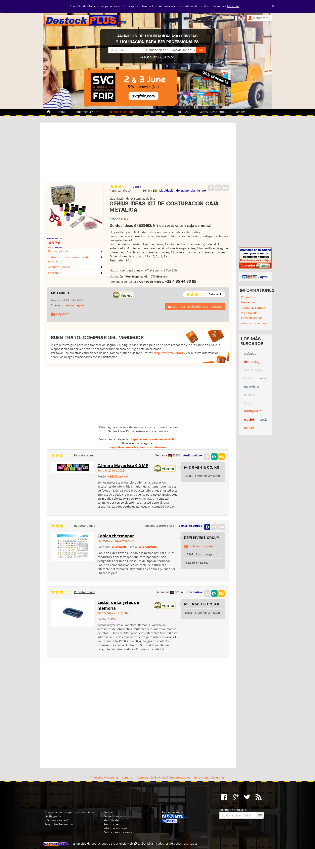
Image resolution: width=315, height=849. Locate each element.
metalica (132, 447)
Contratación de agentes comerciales (255, 320)
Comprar (128, 777)
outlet (249, 419)
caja (113, 447)
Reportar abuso (120, 190)
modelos (250, 395)
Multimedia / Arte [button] (89, 112)
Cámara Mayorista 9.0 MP (122, 465)
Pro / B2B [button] (183, 112)
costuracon (158, 447)
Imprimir (54, 273)
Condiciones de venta (117, 832)
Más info (233, 6)
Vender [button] (241, 112)
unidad (249, 428)
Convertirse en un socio (119, 816)
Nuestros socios (179, 777)
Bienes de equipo (190, 526)
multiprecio (253, 411)
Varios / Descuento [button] (213, 112)
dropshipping (253, 370)
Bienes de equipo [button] (123, 112)
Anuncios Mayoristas (105, 777)
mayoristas (251, 386)
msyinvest (61, 293)
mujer (248, 403)
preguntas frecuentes (168, 353)
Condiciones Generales (208, 777)
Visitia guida (249, 313)
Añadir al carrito (59, 267)
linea (247, 378)
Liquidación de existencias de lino (182, 190)
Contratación (145, 777)
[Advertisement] (138, 154)
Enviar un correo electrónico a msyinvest (195, 306)
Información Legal (115, 828)
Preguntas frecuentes (248, 299)
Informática (194, 592)
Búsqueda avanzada (157, 57)
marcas (262, 378)
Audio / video (192, 455)
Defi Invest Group (201, 538)
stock (263, 419)
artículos (250, 353)
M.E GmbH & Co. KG (202, 467)
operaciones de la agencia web (112, 843)
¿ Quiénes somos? (253, 307)
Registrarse (111, 824)
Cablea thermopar (115, 536)
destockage (252, 361)
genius (144, 447)
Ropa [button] (63, 112)
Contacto (109, 812)
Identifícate (111, 820)
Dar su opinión (58, 251)
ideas (121, 447)
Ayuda (161, 777)
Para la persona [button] (156, 112)
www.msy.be (75, 305)
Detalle (137, 186)
